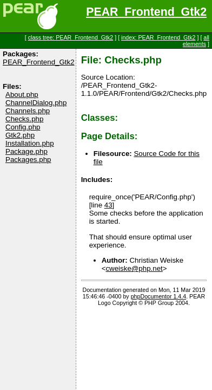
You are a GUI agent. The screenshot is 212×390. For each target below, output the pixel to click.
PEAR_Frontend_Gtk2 (146, 11)
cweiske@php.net (133, 268)
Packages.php (28, 159)
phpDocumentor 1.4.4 (158, 296)
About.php (21, 94)
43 (108, 205)
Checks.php (24, 119)
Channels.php (27, 111)
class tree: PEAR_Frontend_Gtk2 (71, 37)
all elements (196, 40)
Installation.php (29, 143)
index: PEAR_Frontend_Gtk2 (158, 37)
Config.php (22, 127)
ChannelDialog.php (36, 103)
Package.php (26, 151)
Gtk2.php (20, 135)
